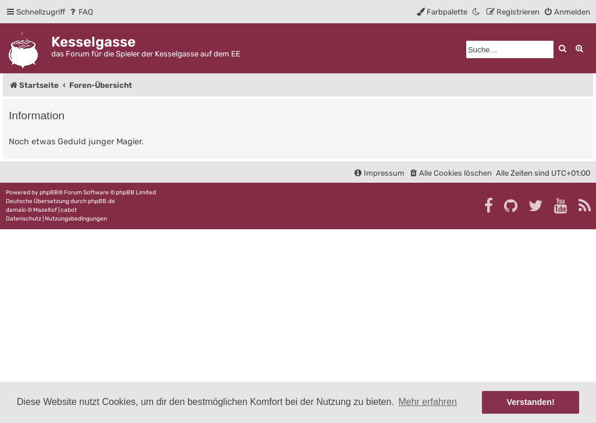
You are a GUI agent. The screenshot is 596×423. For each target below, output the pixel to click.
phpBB (49, 192)
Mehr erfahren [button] (427, 402)
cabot (69, 210)
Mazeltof (45, 210)
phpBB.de (101, 201)
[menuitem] (80, 11)
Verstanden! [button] (531, 402)
